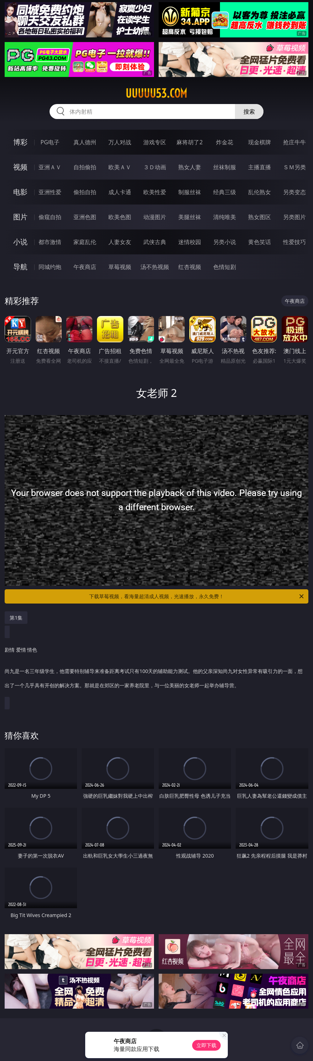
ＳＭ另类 (294, 167)
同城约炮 (50, 267)
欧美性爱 (154, 192)
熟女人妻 (189, 167)
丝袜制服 (224, 167)
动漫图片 (154, 217)
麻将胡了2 (189, 142)
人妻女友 (119, 242)
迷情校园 (189, 242)
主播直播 (259, 167)
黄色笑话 (259, 242)
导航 (20, 266)
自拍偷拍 (84, 167)
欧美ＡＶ (119, 167)
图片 (20, 217)
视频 (20, 167)
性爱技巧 (294, 242)
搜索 (249, 111)
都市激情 (50, 242)
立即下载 (206, 1045)
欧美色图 (119, 217)
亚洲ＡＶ (50, 167)
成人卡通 (119, 192)
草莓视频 (119, 267)
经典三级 (224, 192)
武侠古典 (154, 242)
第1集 (16, 617)
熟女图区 (259, 217)
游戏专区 (154, 142)
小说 (20, 242)
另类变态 (294, 192)
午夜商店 (84, 267)
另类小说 (224, 242)
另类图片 (294, 217)
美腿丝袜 (189, 217)
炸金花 (224, 142)
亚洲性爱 (50, 192)
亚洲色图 (84, 217)
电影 (20, 192)
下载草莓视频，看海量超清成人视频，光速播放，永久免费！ (197, 596)
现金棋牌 (259, 142)
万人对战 (119, 142)
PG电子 (50, 142)
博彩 (20, 142)
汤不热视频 (154, 267)
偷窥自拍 (50, 217)
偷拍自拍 (84, 192)
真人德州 (84, 142)
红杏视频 (189, 267)
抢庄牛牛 (294, 142)
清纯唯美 (224, 217)
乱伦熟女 (259, 192)
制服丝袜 (189, 192)
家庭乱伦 (84, 242)
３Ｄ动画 (154, 167)
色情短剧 (224, 267)
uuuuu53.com (156, 93)
